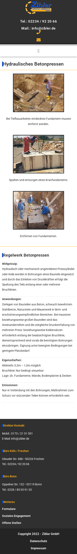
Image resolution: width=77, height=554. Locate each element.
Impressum (38, 548)
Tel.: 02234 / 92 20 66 (38, 21)
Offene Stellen (11, 522)
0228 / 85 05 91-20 (20, 489)
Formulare (9, 509)
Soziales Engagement (16, 516)
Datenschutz (38, 541)
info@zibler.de (20, 438)
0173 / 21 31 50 (21, 433)
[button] (38, 51)
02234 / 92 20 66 (18, 464)
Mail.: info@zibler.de (38, 28)
